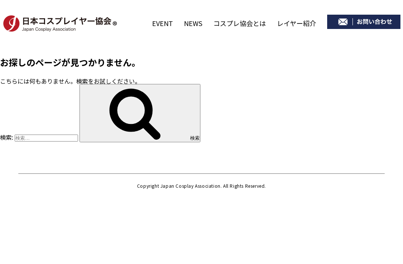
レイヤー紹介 (296, 23)
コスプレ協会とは (239, 23)
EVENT (162, 23)
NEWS (193, 23)
